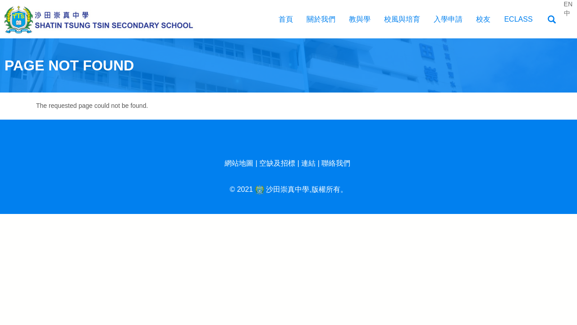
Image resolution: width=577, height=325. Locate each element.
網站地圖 (238, 163)
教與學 (360, 19)
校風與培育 (402, 19)
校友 (483, 19)
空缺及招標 (277, 163)
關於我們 (321, 19)
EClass (518, 19)
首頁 (286, 19)
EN (568, 4)
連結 (308, 163)
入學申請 (448, 19)
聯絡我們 (335, 163)
